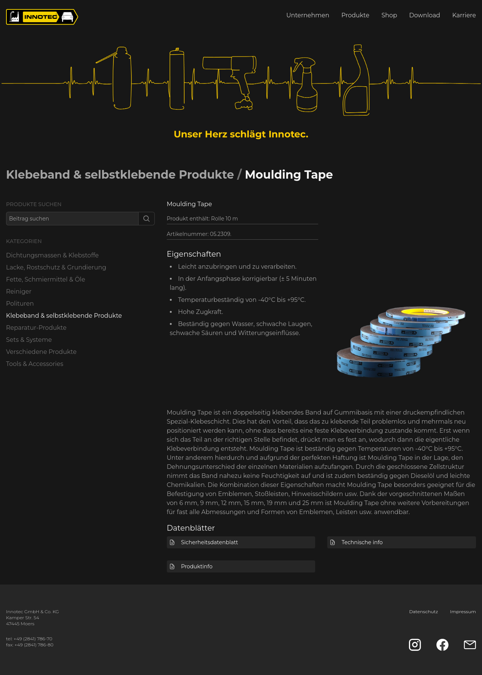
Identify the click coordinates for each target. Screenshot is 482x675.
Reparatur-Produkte (36, 327)
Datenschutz (423, 611)
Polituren (20, 303)
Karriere (464, 15)
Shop (389, 15)
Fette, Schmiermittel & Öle (45, 279)
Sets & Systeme (29, 339)
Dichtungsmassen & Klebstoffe (52, 255)
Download (424, 15)
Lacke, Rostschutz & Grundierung (56, 267)
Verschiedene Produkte (41, 351)
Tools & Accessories (34, 363)
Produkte (355, 15)
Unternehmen (307, 15)
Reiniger (19, 291)
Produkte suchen (33, 204)
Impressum (463, 611)
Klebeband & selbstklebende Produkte (120, 175)
